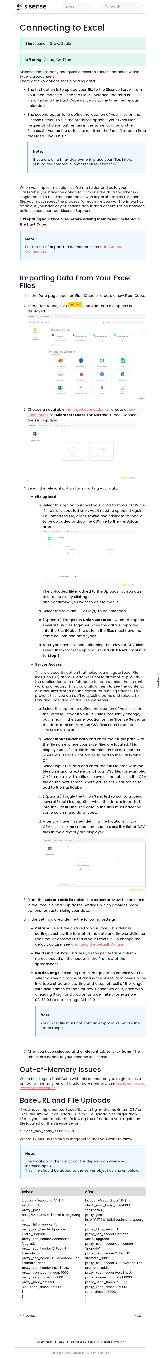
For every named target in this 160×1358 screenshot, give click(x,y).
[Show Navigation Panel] (151, 6)
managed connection (85, 409)
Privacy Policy (44, 1341)
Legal (61, 1341)
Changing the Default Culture (97, 944)
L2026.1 (69, 7)
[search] (125, 6)
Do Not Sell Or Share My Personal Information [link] (97, 1341)
